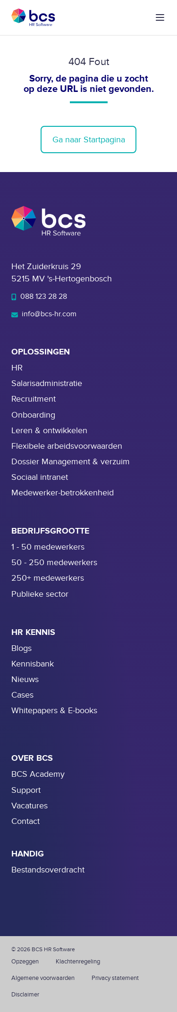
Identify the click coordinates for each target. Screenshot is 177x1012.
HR (17, 368)
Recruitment (33, 399)
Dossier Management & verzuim (70, 462)
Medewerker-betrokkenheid (62, 493)
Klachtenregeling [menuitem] (78, 961)
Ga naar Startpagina (88, 140)
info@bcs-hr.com (43, 314)
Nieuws (25, 679)
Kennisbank (32, 664)
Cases (22, 695)
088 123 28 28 (39, 296)
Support (26, 790)
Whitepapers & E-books (54, 711)
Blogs (21, 648)
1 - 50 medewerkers (47, 547)
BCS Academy (38, 774)
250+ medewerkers (47, 578)
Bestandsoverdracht (47, 870)
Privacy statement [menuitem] (115, 978)
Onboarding (33, 415)
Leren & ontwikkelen (49, 431)
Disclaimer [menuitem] (25, 994)
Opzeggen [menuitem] (25, 961)
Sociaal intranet (39, 477)
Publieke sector (39, 594)
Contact (25, 821)
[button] (160, 17)
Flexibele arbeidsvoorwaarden (66, 446)
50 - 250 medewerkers (54, 563)
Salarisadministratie (46, 383)
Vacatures (29, 806)
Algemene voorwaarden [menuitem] (43, 978)
